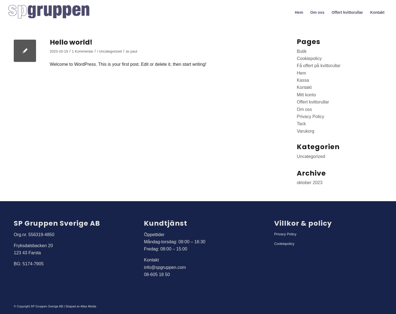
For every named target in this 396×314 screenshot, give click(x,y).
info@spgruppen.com (165, 267)
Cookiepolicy (309, 58)
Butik (302, 51)
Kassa (303, 80)
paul (133, 51)
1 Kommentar (82, 51)
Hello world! (71, 42)
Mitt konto (306, 94)
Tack (301, 123)
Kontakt (304, 87)
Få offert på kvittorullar (318, 65)
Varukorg (305, 131)
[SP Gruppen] (49, 12)
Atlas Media (88, 306)
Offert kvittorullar (313, 102)
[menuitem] (299, 12)
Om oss (304, 109)
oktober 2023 (309, 182)
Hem (301, 73)
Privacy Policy (310, 116)
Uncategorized (110, 51)
